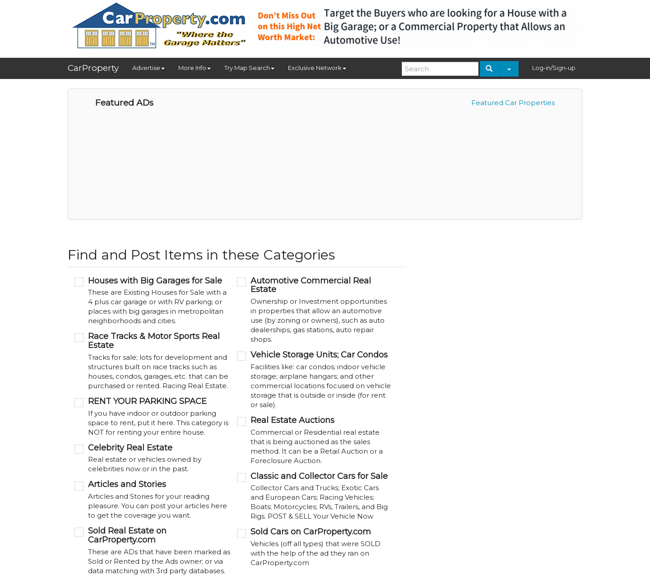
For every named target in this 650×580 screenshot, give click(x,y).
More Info (194, 67)
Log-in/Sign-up (554, 67)
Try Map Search (249, 67)
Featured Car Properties (513, 102)
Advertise (148, 67)
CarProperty (93, 68)
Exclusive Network (317, 67)
